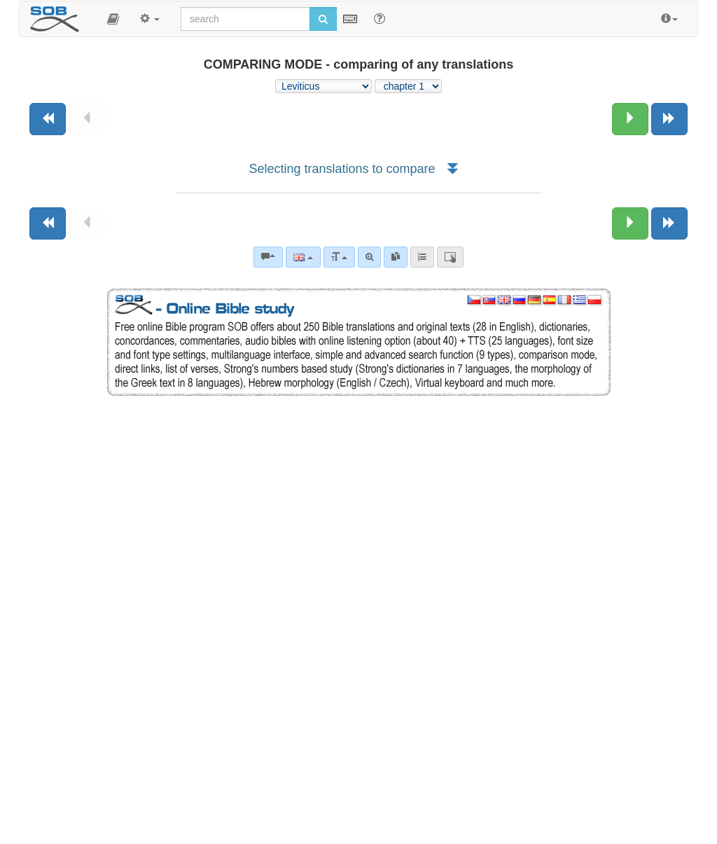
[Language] (303, 257)
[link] (396, 257)
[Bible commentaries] (268, 257)
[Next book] (669, 119)
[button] (113, 18)
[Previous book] (47, 119)
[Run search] (323, 19)
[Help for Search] (379, 18)
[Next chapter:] (630, 119)
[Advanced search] (369, 257)
